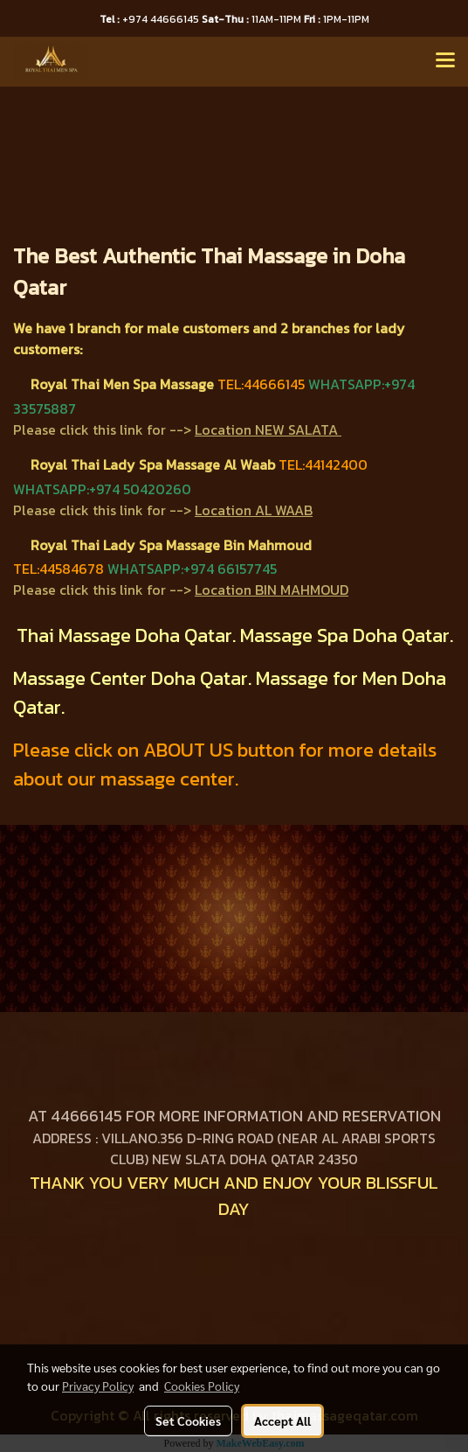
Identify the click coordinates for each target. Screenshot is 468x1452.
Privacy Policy (98, 1385)
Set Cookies (188, 1420)
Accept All (282, 1420)
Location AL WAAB (254, 509)
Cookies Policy (201, 1385)
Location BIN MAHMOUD (271, 589)
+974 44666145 (151, 19)
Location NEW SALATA (266, 429)
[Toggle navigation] (445, 61)
